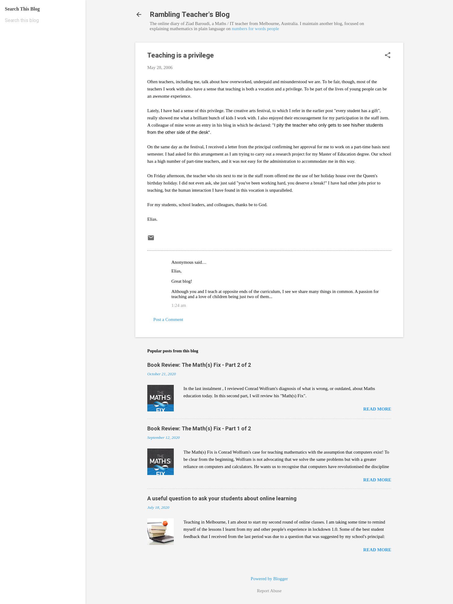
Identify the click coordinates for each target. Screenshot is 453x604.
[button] (387, 56)
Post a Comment (168, 319)
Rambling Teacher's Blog (190, 14)
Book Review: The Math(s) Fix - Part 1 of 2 (199, 428)
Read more (377, 409)
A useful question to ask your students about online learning (222, 498)
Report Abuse (269, 590)
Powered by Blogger (269, 578)
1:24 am (178, 305)
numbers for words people (255, 28)
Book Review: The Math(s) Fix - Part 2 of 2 (199, 365)
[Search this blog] (43, 20)
